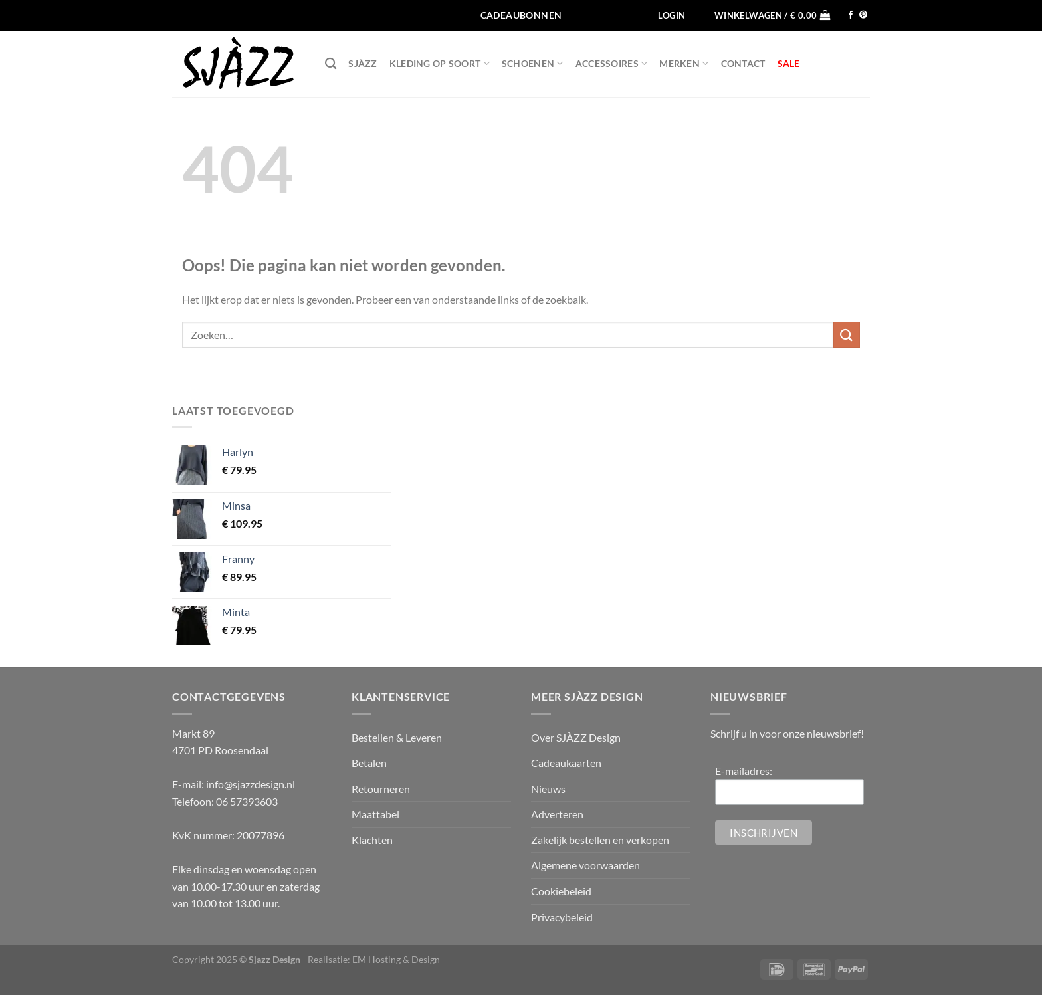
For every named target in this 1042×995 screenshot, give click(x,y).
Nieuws (548, 788)
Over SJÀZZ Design (576, 737)
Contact (743, 63)
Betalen (369, 762)
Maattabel (375, 814)
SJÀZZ (362, 63)
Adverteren (557, 814)
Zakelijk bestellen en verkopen (600, 839)
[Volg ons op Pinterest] (863, 15)
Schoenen (533, 63)
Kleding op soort (439, 63)
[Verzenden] (846, 335)
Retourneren (381, 788)
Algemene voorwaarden (585, 865)
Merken (683, 63)
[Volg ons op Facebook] (851, 15)
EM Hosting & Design (396, 959)
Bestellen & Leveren (397, 737)
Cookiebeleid (561, 891)
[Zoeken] (330, 64)
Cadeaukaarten (566, 762)
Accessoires (611, 63)
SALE (789, 63)
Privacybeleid (562, 917)
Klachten (372, 839)
